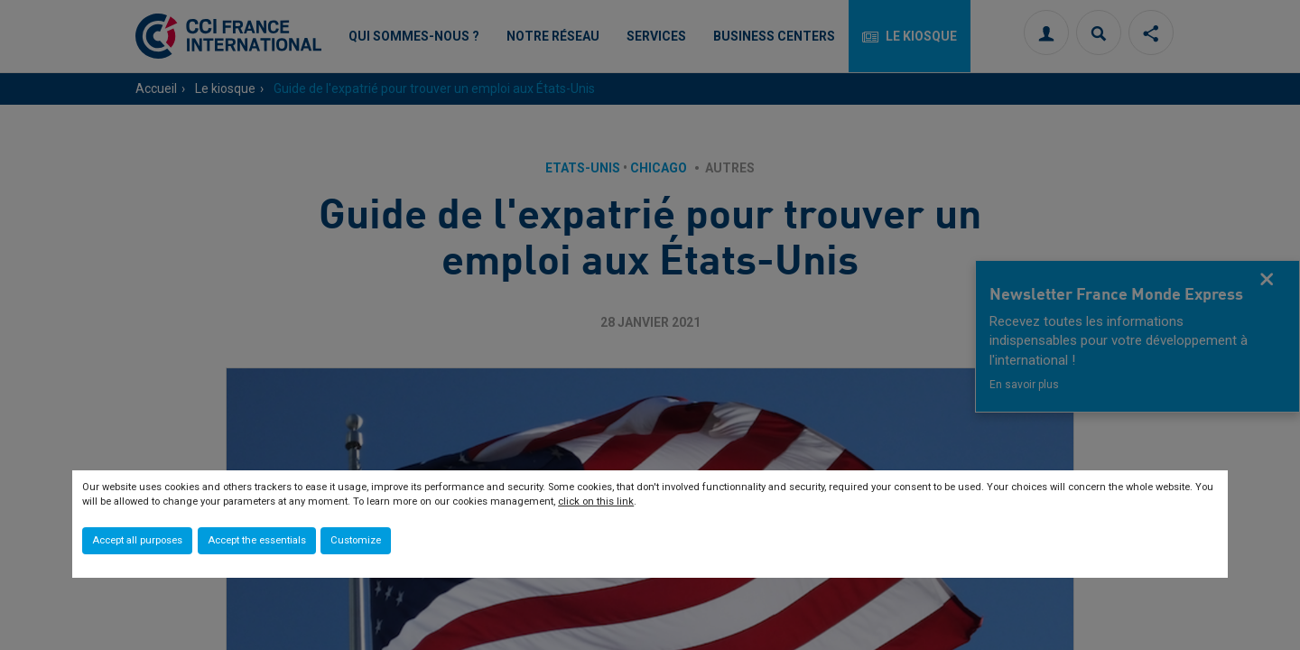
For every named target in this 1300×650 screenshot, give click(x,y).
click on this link (596, 501)
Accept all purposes (137, 540)
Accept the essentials (257, 540)
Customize (355, 540)
